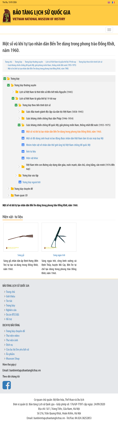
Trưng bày (18, 62)
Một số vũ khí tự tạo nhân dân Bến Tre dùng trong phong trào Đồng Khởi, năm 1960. (38, 68)
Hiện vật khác (32, 158)
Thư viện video (12, 335)
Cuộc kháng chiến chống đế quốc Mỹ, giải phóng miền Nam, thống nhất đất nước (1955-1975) (42, 65)
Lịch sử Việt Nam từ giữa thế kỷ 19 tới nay (61, 62)
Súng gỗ (21, 255)
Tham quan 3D (21, 195)
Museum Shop (12, 358)
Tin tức (9, 301)
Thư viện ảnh (12, 340)
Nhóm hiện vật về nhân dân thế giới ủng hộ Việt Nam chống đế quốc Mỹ (58, 145)
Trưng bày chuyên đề (23, 189)
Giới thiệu (10, 296)
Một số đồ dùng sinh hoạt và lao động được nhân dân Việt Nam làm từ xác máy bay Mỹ (64, 138)
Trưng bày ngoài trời (31, 182)
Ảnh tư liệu (31, 151)
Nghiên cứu (11, 310)
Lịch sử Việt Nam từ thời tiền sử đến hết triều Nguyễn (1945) (46, 92)
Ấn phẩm (10, 354)
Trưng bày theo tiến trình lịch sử (90, 62)
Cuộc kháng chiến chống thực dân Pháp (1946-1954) (49, 118)
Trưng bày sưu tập (30, 175)
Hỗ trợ (9, 319)
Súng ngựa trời (59, 255)
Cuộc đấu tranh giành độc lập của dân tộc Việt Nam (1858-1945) (54, 111)
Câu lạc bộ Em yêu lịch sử (17, 349)
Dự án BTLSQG (12, 314)
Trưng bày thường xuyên (34, 62)
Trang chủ (8, 62)
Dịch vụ (9, 345)
